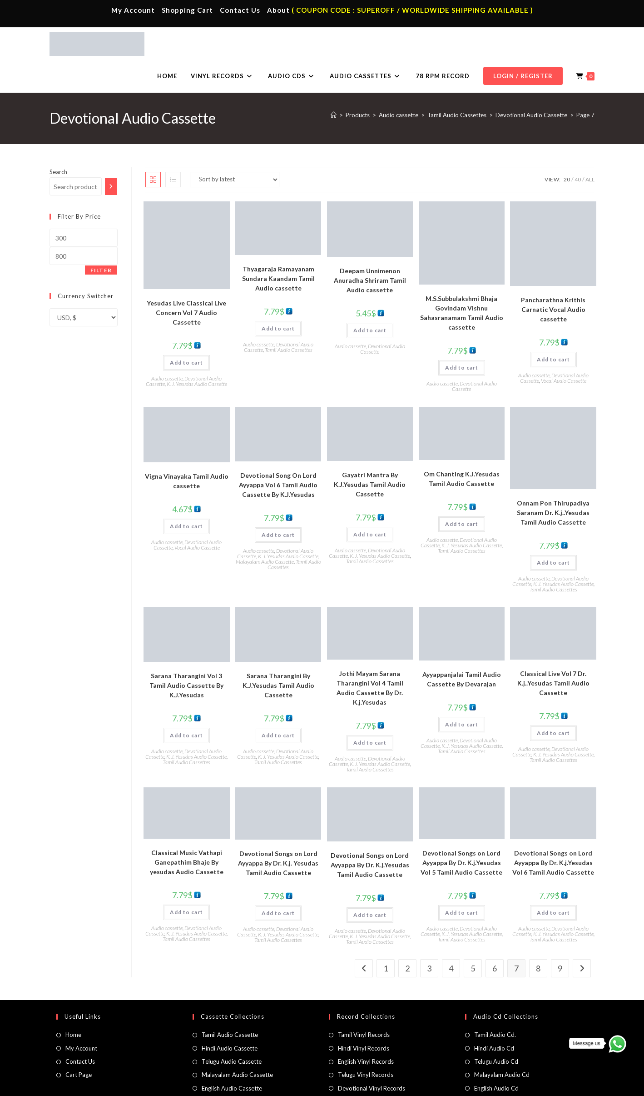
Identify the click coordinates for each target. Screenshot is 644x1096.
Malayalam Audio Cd (502, 1042)
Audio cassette (167, 346)
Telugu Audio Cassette (232, 1029)
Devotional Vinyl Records (371, 1056)
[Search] (111, 154)
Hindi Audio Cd (494, 1016)
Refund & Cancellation (567, 1085)
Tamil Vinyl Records (364, 1002)
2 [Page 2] (407, 936)
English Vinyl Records (366, 1029)
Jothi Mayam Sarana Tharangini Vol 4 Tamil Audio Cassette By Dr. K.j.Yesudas (370, 655)
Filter (101, 238)
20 (567, 147)
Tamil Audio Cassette (230, 1002)
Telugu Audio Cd (496, 1029)
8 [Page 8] (538, 936)
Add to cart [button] (186, 330)
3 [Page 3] (429, 936)
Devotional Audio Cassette (382, 316)
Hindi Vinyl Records (363, 1016)
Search (58, 139)
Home (73, 1002)
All (589, 147)
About (278, 10)
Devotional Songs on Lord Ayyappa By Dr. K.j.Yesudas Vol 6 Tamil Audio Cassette (553, 830)
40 (578, 147)
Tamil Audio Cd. (495, 1002)
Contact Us (240, 10)
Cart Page (78, 1042)
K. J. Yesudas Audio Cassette (197, 351)
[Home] (334, 82)
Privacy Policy (475, 1085)
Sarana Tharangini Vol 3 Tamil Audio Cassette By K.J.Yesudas (186, 653)
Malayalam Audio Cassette (265, 529)
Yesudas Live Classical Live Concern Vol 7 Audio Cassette (186, 280)
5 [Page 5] (473, 936)
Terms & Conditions (428, 1085)
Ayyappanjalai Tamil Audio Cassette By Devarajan (461, 647)
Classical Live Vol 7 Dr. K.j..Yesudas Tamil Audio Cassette (553, 650)
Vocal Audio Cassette (563, 348)
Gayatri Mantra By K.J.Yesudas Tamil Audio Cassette (370, 452)
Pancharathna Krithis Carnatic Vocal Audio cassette (553, 277)
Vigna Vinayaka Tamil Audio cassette (186, 448)
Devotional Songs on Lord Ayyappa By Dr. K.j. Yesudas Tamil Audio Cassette (278, 830)
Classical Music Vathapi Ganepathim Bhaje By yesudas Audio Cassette (186, 829)
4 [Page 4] (451, 936)
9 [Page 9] (560, 936)
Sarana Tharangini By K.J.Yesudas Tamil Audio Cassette (278, 653)
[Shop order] (234, 147)
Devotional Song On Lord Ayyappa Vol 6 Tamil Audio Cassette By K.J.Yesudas (278, 452)
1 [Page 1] (385, 936)
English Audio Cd (496, 1056)
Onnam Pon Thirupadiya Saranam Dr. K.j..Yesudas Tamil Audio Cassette (553, 480)
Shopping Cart (187, 10)
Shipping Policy (516, 1085)
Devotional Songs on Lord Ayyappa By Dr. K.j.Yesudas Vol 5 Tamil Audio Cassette (461, 830)
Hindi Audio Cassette (230, 1016)
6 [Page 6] (494, 936)
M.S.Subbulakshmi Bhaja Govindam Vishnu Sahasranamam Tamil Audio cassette (461, 280)
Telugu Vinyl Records (365, 1042)
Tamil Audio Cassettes (288, 317)
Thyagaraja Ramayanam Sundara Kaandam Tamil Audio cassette (278, 246)
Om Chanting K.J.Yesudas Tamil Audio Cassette (462, 446)
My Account (133, 10)
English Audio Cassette (232, 1056)
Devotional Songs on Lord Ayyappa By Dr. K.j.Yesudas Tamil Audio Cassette (370, 832)
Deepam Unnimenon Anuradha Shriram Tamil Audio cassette (370, 248)
